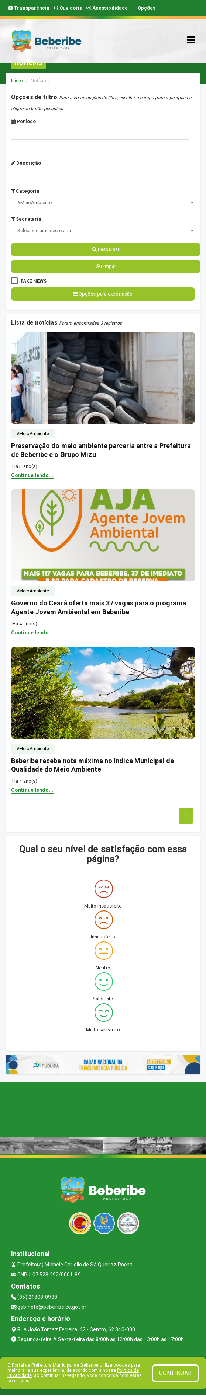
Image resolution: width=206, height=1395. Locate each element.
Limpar (106, 266)
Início (17, 80)
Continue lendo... (32, 475)
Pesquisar (105, 249)
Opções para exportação (103, 294)
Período (23, 121)
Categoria (25, 191)
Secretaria (26, 219)
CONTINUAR (175, 1373)
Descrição (26, 163)
